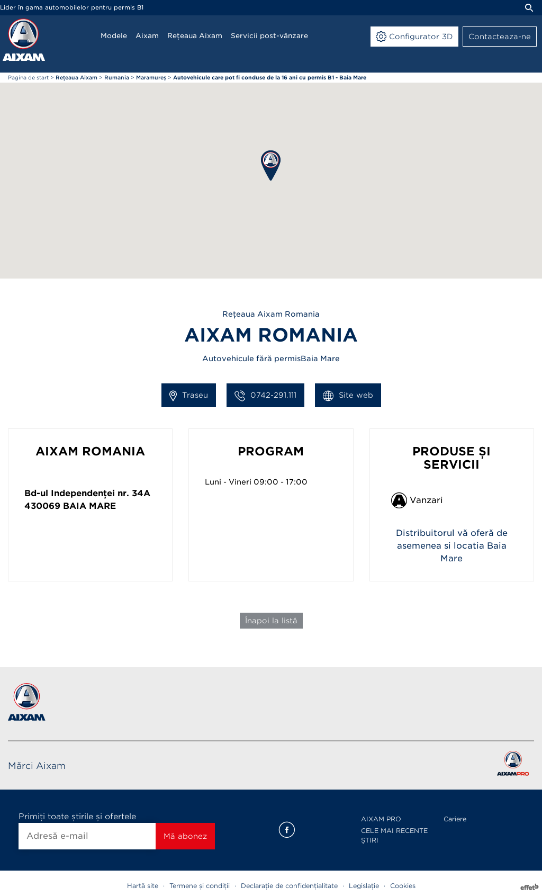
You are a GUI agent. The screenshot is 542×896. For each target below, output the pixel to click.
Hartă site (142, 886)
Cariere (455, 819)
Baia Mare (89, 506)
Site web (348, 395)
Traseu (188, 395)
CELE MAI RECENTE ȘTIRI (394, 835)
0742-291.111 (265, 395)
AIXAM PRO (381, 819)
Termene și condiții (199, 886)
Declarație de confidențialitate (289, 886)
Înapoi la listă (271, 620)
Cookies (402, 886)
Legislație (364, 886)
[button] (271, 165)
